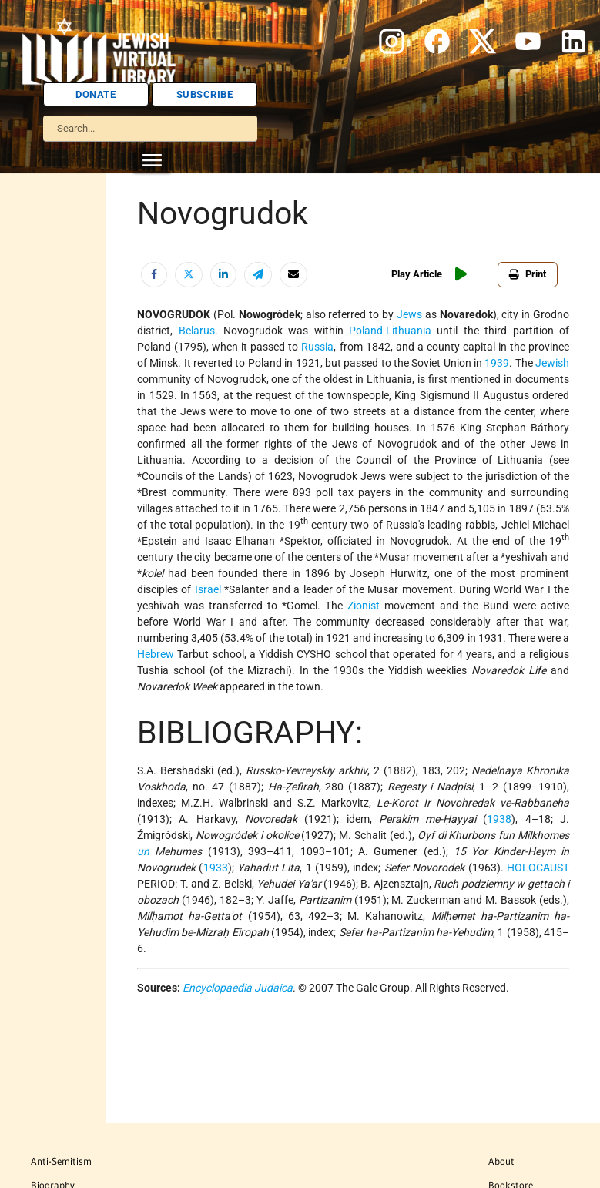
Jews (409, 314)
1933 (215, 867)
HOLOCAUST (538, 867)
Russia (317, 347)
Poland (366, 330)
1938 (499, 819)
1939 (496, 363)
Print (527, 274)
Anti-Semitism (61, 1161)
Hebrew (155, 654)
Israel (208, 589)
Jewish (552, 363)
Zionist (363, 605)
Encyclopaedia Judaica (238, 988)
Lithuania (408, 330)
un (143, 851)
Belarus (197, 330)
